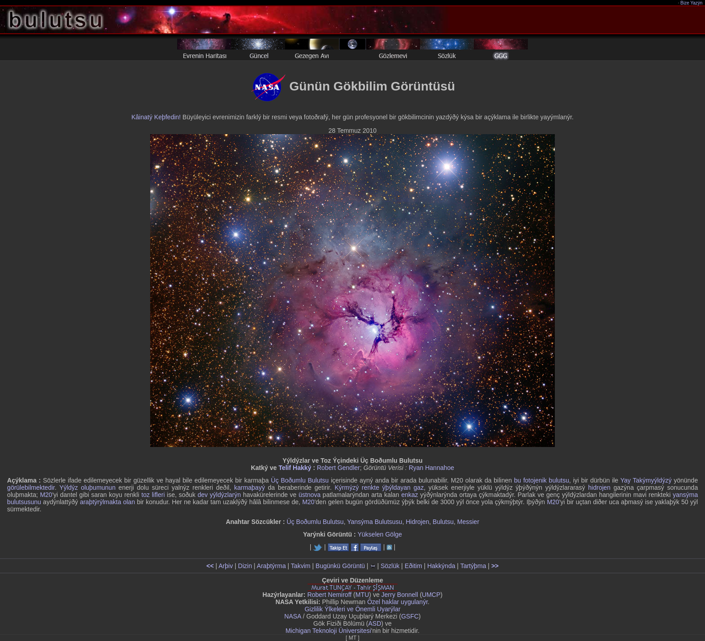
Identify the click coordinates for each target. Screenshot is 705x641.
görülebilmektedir (31, 487)
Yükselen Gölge (379, 534)
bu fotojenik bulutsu (541, 480)
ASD (374, 623)
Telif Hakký (294, 467)
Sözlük (389, 565)
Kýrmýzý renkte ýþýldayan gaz (379, 487)
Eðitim (413, 565)
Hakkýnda (441, 565)
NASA (292, 616)
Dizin (245, 565)
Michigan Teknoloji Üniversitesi (328, 630)
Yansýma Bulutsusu (374, 521)
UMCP (431, 594)
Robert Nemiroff (329, 594)
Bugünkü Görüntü (340, 565)
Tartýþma (473, 565)
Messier (468, 521)
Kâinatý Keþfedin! (156, 117)
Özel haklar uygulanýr (397, 601)
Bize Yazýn (691, 2)
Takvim (301, 565)
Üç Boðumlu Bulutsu (300, 480)
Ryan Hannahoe (431, 467)
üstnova (310, 494)
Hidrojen (417, 521)
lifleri (158, 494)
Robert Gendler (338, 467)
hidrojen (599, 487)
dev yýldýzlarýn (219, 494)
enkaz (409, 494)
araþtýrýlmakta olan (107, 502)
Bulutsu (443, 521)
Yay (625, 480)
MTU (362, 594)
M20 (46, 494)
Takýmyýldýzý (652, 480)
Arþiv (226, 565)
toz (145, 494)
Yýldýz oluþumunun (87, 487)
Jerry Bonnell (399, 594)
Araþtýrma (271, 565)
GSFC (410, 616)
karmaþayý (249, 487)
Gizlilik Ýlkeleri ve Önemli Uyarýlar (352, 609)
